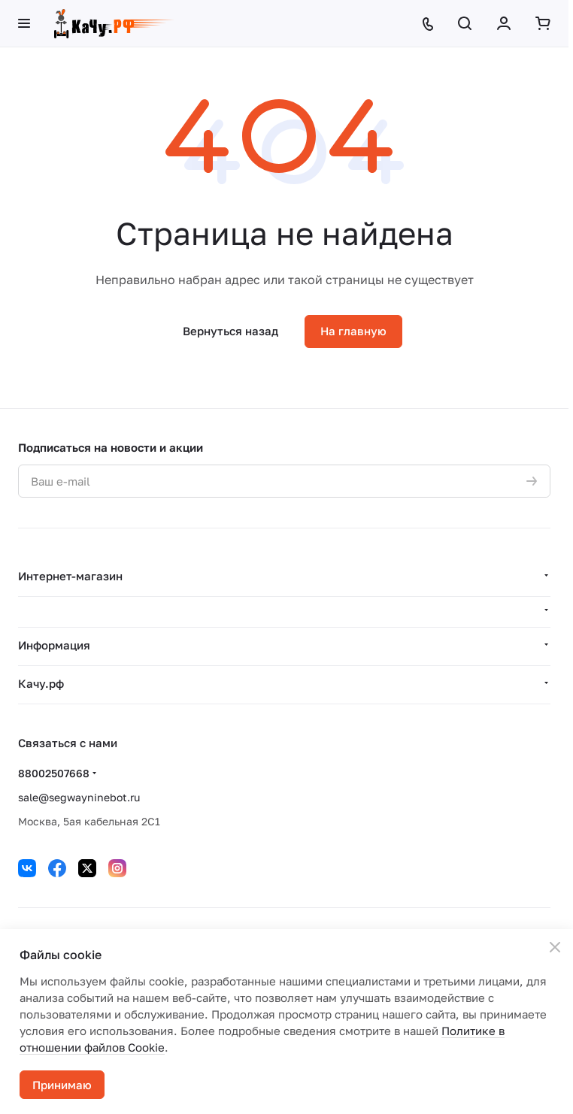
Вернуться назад (230, 331)
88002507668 (53, 773)
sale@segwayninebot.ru (79, 797)
